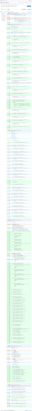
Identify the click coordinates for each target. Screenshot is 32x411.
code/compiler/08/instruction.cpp (15, 24)
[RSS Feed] (20, 2)
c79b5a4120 (29, 9)
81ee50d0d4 (24, 9)
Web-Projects (3, 2)
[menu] (30, 11)
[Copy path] (17, 13)
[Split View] (29, 11)
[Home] (1, 0)
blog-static (7, 2)
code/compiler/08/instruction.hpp (15, 130)
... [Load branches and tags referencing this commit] (1, 7)
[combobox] (27, 11)
